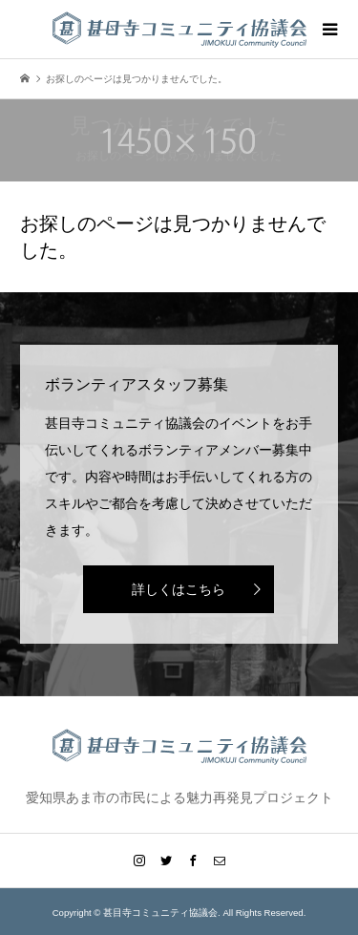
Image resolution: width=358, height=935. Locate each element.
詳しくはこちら (178, 589)
